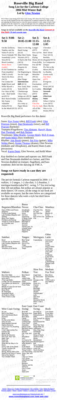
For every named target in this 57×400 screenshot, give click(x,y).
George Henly (34, 135)
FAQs (14, 390)
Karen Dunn (14, 151)
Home (4, 389)
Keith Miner (11, 137)
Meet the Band (49, 389)
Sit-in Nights (34, 389)
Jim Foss (34, 140)
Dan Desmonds (25, 124)
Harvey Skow (44, 129)
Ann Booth (15, 140)
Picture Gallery (6, 390)
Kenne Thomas (22, 143)
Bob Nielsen (26, 132)
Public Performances (22, 389)
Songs (20, 390)
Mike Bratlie (20, 135)
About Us (11, 389)
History (25, 390)
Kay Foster (13, 121)
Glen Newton (32, 13)
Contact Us (33, 390)
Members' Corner (50, 390)
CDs (41, 389)
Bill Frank (31, 121)
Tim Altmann (30, 129)
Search (40, 390)
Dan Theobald (8, 132)
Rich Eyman (48, 135)
